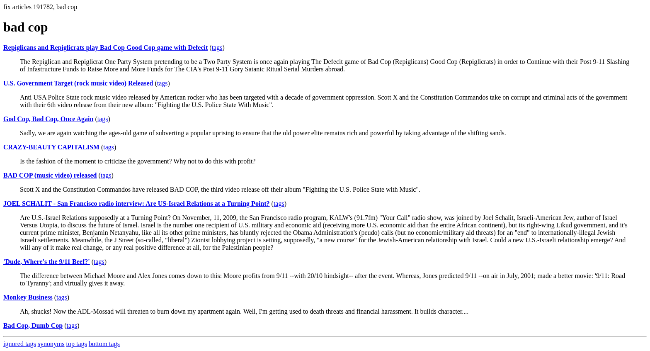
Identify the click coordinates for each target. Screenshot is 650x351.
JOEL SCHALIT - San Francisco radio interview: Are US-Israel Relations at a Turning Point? (136, 203)
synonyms (51, 343)
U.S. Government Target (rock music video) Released (78, 83)
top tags (76, 343)
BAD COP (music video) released (50, 175)
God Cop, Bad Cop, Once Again (48, 118)
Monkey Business (28, 297)
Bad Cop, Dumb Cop (33, 325)
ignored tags (19, 343)
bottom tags (104, 343)
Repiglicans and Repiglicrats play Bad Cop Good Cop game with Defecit (105, 47)
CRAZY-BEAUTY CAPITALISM (51, 147)
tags (217, 47)
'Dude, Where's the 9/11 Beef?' (46, 261)
